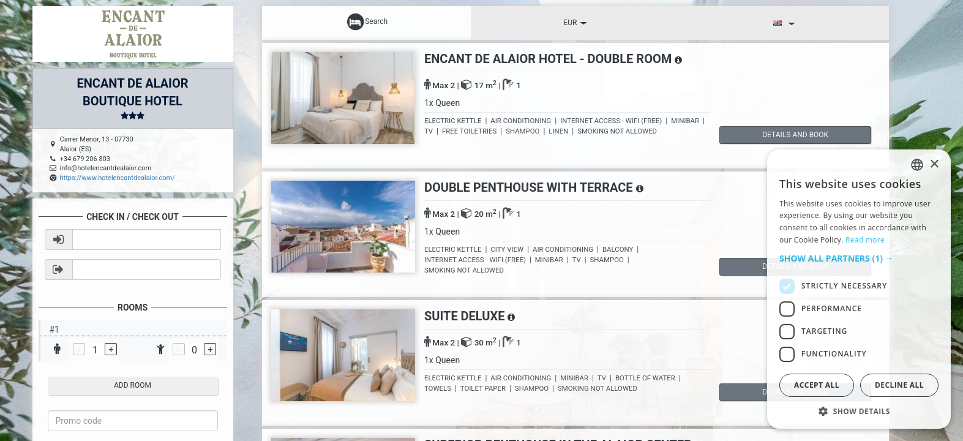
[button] (859, 258)
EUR (575, 22)
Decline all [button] (899, 385)
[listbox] (917, 165)
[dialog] (859, 289)
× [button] (934, 164)
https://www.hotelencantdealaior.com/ (117, 178)
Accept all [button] (816, 385)
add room (132, 385)
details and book (771, 134)
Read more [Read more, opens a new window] (865, 240)
